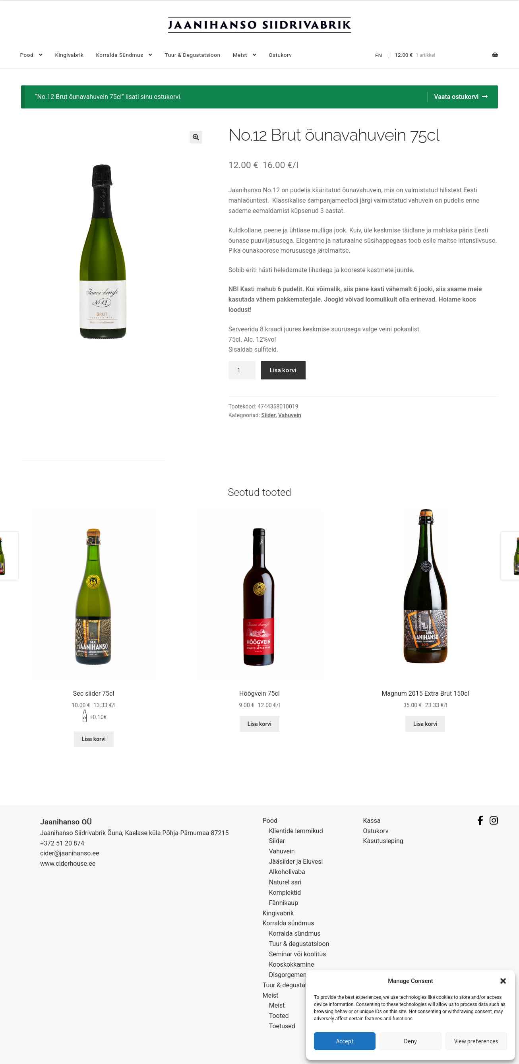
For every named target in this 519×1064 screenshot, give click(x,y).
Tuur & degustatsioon (193, 55)
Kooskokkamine (291, 964)
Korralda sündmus (119, 55)
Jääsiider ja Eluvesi (296, 861)
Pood (27, 55)
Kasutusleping (383, 841)
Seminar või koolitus (297, 954)
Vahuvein (289, 415)
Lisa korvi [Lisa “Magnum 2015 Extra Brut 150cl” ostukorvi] (425, 724)
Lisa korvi (283, 370)
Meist (240, 55)
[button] (503, 981)
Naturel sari (285, 882)
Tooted (279, 1016)
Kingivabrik (69, 55)
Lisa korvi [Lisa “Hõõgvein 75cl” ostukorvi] (260, 724)
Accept (345, 1041)
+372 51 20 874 (62, 843)
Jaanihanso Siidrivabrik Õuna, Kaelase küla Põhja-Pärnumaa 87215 (134, 833)
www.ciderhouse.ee (67, 863)
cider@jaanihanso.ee (69, 853)
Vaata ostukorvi (456, 97)
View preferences (476, 1041)
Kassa (372, 820)
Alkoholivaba (287, 872)
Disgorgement (289, 975)
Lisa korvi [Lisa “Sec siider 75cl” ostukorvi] (93, 739)
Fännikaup (283, 903)
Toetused (282, 1026)
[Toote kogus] (242, 370)
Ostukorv (280, 55)
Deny (410, 1041)
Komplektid (285, 892)
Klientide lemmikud (296, 831)
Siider (268, 415)
